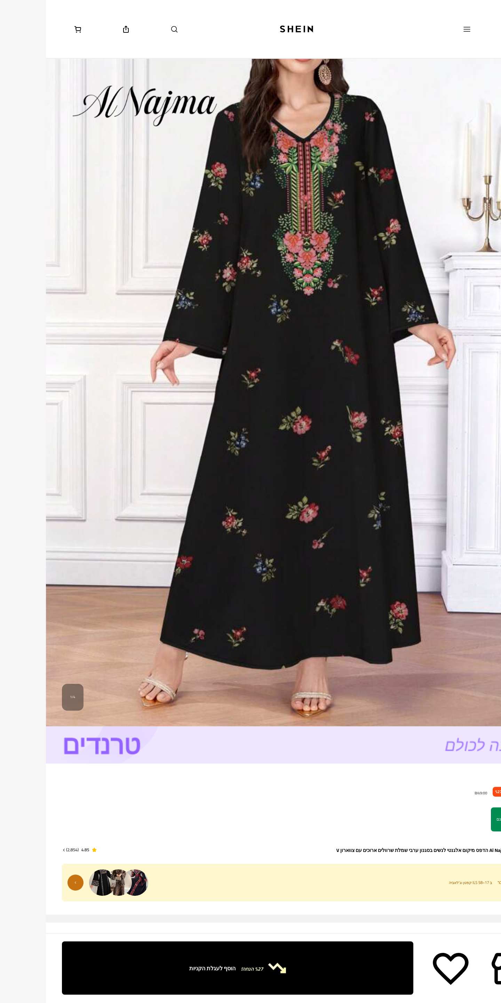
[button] (33, 849)
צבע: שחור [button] (472, 891)
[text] (476, 790)
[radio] (461, 923)
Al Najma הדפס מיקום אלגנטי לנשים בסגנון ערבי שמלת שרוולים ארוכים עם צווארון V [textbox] (376, 850)
